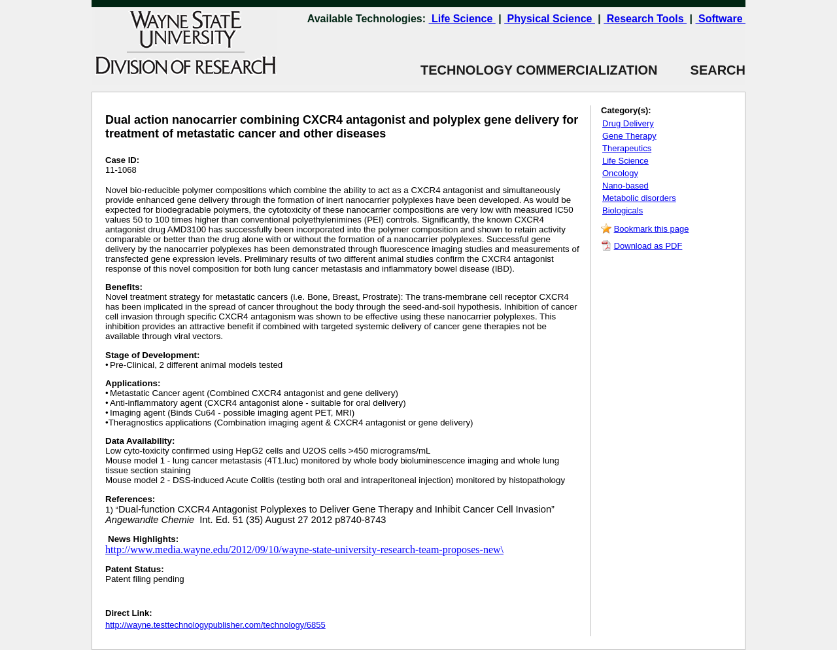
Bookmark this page (651, 229)
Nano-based (625, 185)
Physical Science (549, 18)
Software (720, 18)
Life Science (462, 18)
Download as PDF (648, 246)
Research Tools (645, 18)
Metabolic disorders (639, 198)
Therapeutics (626, 148)
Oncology (620, 173)
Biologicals (622, 210)
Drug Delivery (628, 123)
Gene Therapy (629, 136)
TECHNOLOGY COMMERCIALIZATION (539, 70)
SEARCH (701, 70)
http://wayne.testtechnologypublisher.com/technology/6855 (215, 625)
